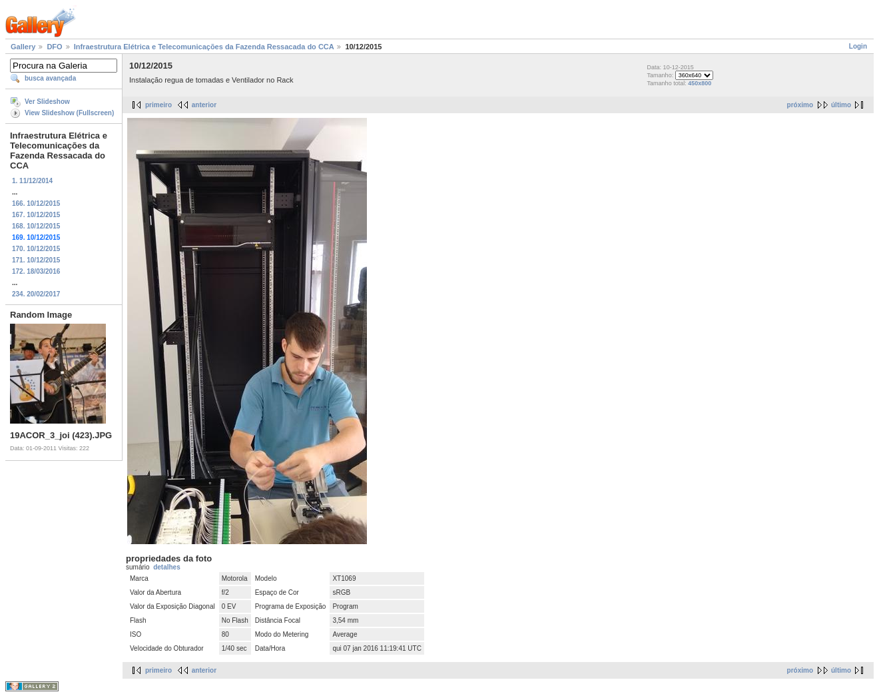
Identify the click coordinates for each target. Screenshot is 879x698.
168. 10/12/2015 (36, 226)
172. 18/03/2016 (36, 271)
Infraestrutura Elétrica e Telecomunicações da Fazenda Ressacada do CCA (204, 47)
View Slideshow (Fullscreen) (69, 113)
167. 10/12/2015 (36, 214)
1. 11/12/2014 (32, 180)
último (841, 105)
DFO (54, 47)
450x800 (699, 83)
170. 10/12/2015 (36, 248)
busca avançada (50, 78)
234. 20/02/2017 (36, 294)
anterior (204, 105)
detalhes (166, 567)
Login (858, 46)
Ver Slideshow (47, 101)
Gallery (23, 47)
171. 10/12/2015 (36, 260)
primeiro (158, 105)
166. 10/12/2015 (36, 203)
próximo (800, 105)
